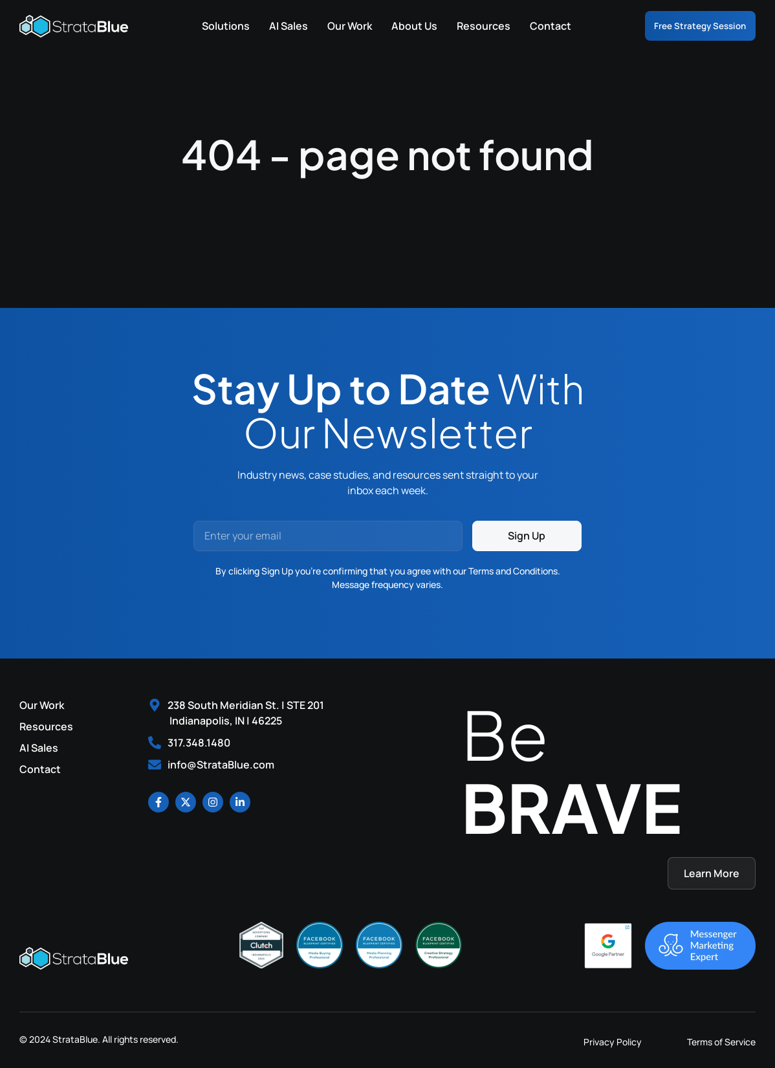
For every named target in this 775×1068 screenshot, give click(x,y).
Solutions (211, 26)
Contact (535, 26)
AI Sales (273, 26)
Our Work (334, 26)
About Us (399, 26)
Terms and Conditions (513, 571)
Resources (469, 26)
